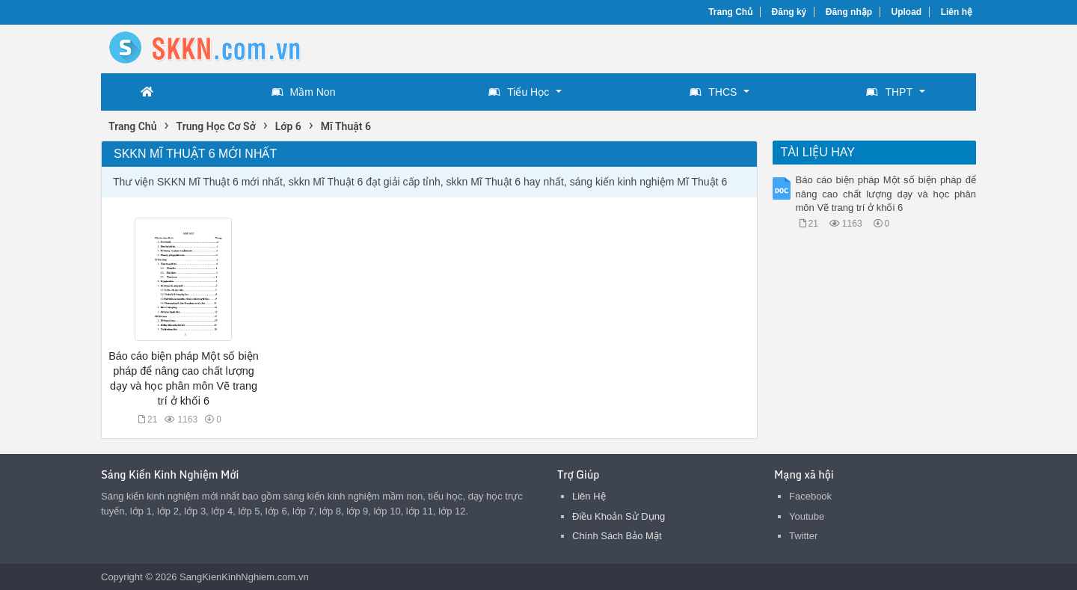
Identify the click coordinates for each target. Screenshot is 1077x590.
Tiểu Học (518, 92)
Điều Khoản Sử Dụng (618, 516)
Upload (907, 12)
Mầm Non (303, 92)
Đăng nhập (849, 12)
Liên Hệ (589, 496)
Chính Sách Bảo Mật (617, 535)
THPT (889, 92)
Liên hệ (956, 12)
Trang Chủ (730, 12)
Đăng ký (789, 12)
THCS (713, 92)
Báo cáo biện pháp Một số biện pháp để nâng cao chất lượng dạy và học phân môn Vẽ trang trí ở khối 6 (886, 193)
